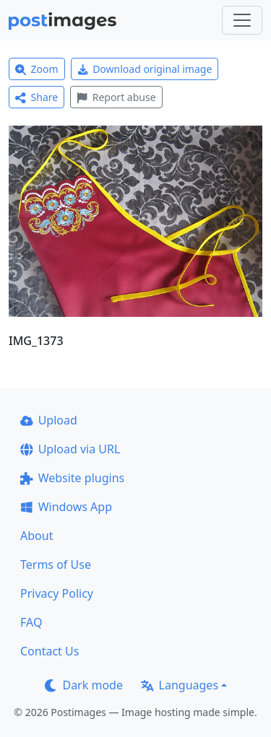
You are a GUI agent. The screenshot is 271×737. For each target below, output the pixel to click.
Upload (48, 420)
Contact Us (49, 651)
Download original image (144, 69)
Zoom (37, 69)
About (36, 536)
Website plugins (72, 478)
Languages (179, 685)
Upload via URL (70, 449)
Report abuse (116, 97)
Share (36, 97)
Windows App (66, 507)
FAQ (31, 622)
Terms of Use (55, 564)
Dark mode (84, 685)
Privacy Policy (56, 593)
